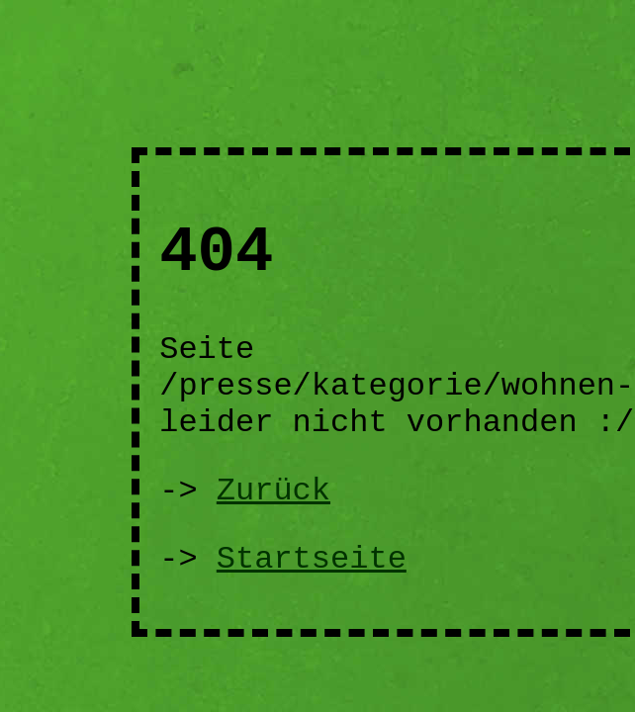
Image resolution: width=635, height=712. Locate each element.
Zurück (273, 491)
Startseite (312, 559)
